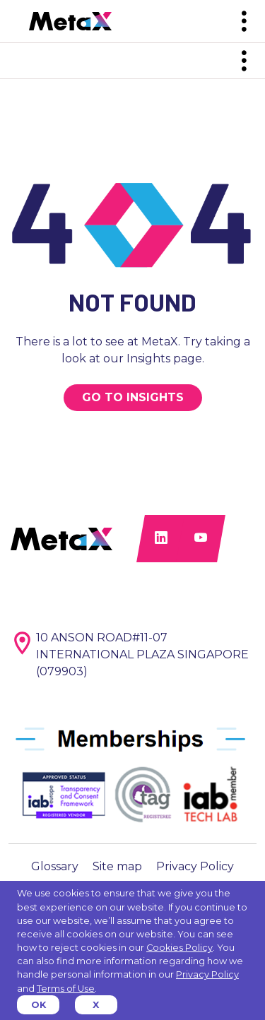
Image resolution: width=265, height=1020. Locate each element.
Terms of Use (66, 988)
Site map (117, 866)
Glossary (54, 866)
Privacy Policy (195, 866)
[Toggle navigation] (244, 21)
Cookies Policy (179, 947)
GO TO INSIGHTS (133, 397)
